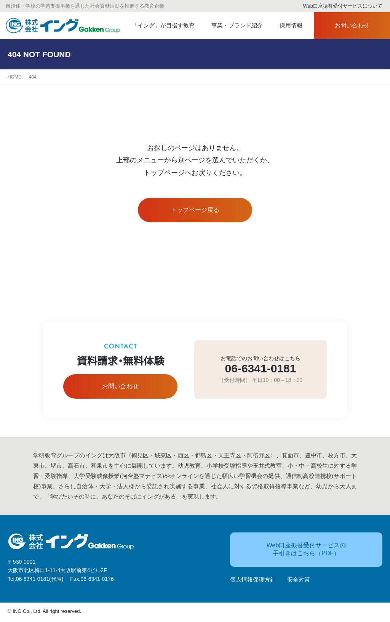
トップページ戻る (195, 210)
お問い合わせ (345, 26)
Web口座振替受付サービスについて (339, 6)
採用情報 (286, 26)
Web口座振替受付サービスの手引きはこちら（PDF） (292, 549)
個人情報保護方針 (253, 580)
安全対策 (298, 580)
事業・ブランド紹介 (230, 26)
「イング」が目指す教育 (160, 26)
